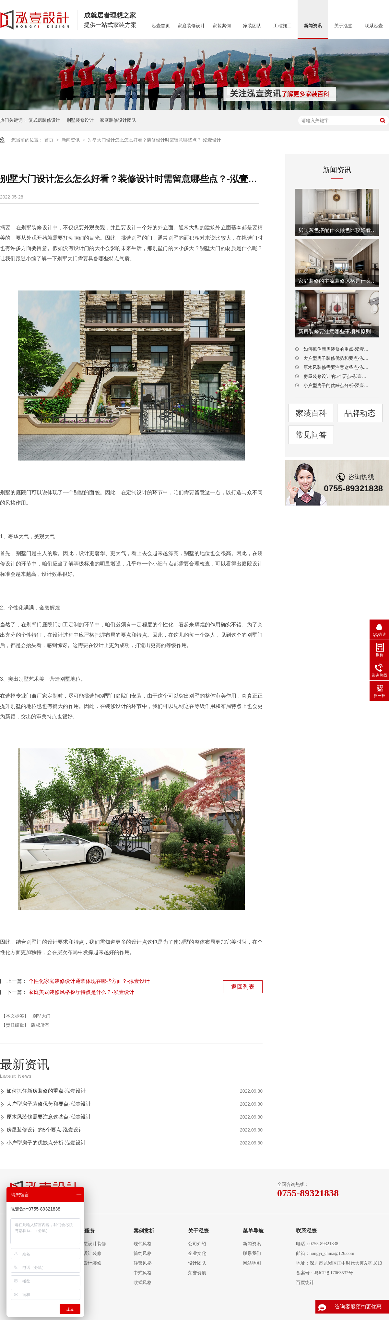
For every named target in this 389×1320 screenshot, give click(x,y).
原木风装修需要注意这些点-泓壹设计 (48, 1117)
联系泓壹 (374, 25)
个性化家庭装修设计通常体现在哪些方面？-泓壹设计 (89, 981)
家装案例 (222, 25)
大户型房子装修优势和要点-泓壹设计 (48, 1104)
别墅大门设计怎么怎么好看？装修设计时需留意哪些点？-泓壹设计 (154, 139)
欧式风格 (143, 1282)
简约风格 (143, 1253)
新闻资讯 (313, 25)
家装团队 (252, 25)
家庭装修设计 (191, 25)
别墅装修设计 (80, 120)
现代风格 (143, 1243)
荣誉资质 (197, 1272)
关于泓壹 (343, 25)
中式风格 (143, 1272)
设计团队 (197, 1263)
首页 (49, 139)
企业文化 (197, 1253)
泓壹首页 (161, 25)
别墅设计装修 (87, 1263)
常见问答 (311, 434)
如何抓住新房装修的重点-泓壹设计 (46, 1091)
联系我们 (252, 1253)
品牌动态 (359, 413)
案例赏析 (144, 1231)
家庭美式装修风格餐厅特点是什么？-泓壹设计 (81, 992)
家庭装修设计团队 (118, 120)
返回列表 (242, 987)
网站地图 (252, 1263)
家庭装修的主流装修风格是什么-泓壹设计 (337, 281)
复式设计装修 (87, 1253)
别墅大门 (41, 1015)
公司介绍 (197, 1243)
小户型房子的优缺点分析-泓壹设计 (46, 1142)
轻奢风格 (143, 1263)
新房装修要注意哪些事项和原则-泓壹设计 (337, 331)
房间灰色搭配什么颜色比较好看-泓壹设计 (337, 230)
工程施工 (282, 25)
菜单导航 (253, 1231)
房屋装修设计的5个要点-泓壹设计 (45, 1129)
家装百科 (311, 413)
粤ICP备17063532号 (333, 1272)
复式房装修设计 (44, 120)
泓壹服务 (84, 1231)
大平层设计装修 (90, 1243)
